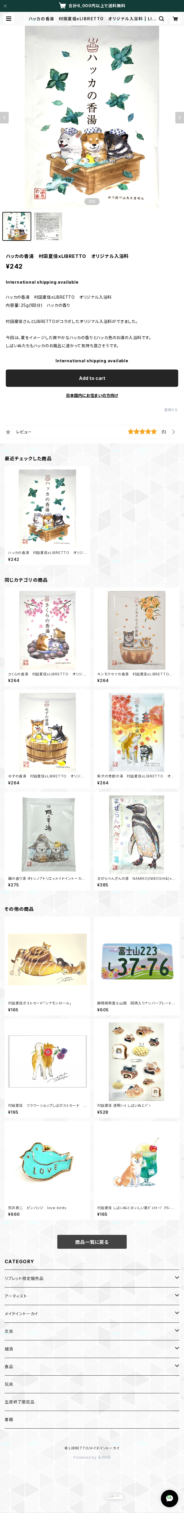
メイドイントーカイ (21, 1313)
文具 (9, 1331)
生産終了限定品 (20, 1401)
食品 (9, 1366)
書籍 (9, 1419)
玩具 (9, 1384)
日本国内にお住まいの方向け (92, 395)
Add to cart (92, 378)
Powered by (92, 1457)
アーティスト (16, 1296)
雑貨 (9, 1348)
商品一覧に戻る (92, 1242)
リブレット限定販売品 (24, 1278)
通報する (171, 410)
